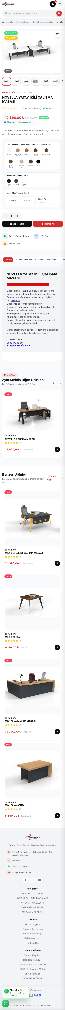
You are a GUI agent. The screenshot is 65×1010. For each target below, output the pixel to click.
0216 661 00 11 (18, 860)
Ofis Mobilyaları (23, 22)
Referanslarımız (32, 938)
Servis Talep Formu (32, 929)
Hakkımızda (33, 942)
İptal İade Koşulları (32, 960)
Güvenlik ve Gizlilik (32, 978)
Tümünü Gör (55, 491)
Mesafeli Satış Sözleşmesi (32, 964)
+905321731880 (19, 866)
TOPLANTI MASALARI (32, 907)
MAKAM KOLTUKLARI (32, 893)
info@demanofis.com (21, 872)
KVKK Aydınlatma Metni (32, 969)
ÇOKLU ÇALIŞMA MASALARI (32, 898)
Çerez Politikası (32, 973)
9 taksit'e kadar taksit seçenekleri (19, 135)
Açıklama (8, 272)
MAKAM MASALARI (32, 912)
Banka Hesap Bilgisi (32, 933)
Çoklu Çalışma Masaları (42, 22)
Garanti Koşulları (32, 955)
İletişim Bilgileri (32, 924)
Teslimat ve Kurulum (23, 272)
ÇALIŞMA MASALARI (32, 902)
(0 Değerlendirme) (31, 121)
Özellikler (39, 272)
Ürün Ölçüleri (51, 272)
